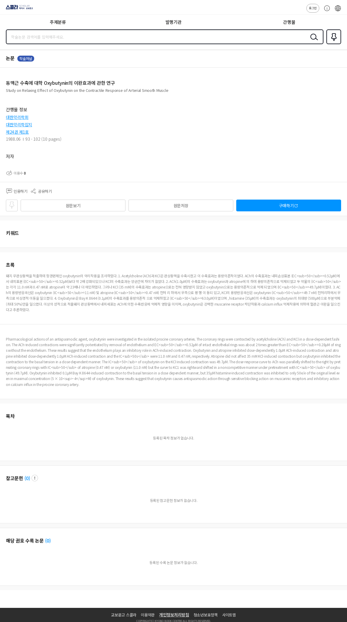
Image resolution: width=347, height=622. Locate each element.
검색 (313, 41)
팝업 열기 (35, 478)
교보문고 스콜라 (123, 615)
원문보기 (73, 205)
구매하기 (286, 205)
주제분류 (58, 22)
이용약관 (148, 615)
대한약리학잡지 (19, 124)
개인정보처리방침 (174, 615)
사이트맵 (229, 615)
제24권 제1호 (17, 132)
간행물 (289, 22)
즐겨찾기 (332, 43)
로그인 (313, 8)
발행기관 (174, 22)
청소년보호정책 (206, 615)
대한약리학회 (17, 117)
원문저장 (181, 205)
